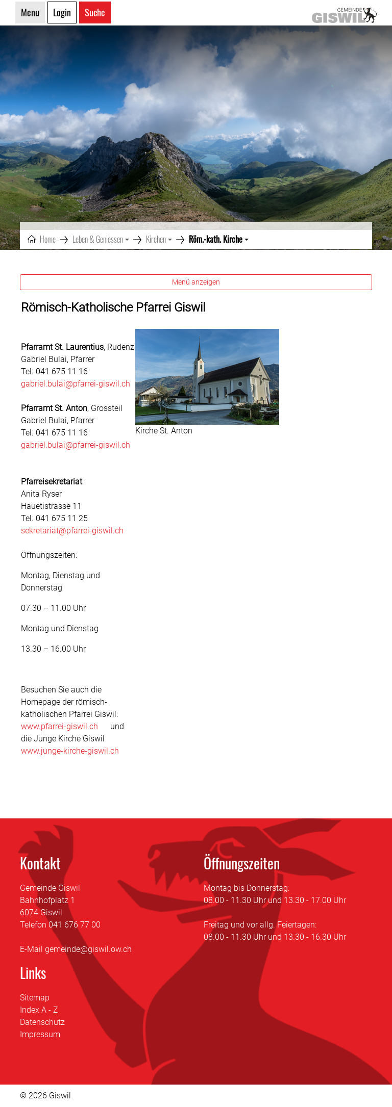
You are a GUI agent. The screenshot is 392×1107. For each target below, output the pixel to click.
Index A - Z (39, 1010)
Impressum (40, 1034)
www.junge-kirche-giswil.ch (75, 751)
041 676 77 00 (74, 925)
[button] (100, 239)
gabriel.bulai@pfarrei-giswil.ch (75, 384)
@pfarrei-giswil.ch (97, 445)
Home (48, 239)
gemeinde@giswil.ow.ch (88, 949)
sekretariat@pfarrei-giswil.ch (72, 530)
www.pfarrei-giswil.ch (64, 726)
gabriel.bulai (43, 445)
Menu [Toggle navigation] (30, 12)
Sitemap (35, 997)
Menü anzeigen (196, 282)
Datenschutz (42, 1022)
